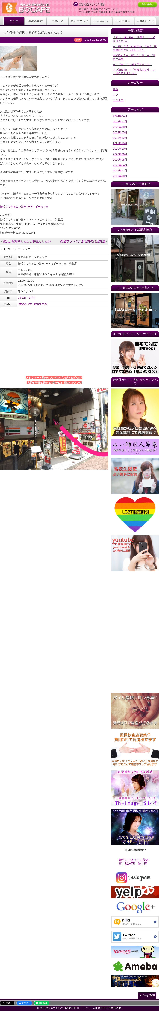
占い (115, 94)
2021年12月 (120, 137)
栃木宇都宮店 (79, 20)
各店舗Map (147, 4)
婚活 (115, 89)
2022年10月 (120, 126)
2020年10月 (120, 148)
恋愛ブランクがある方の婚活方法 (82, 241)
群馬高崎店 (35, 20)
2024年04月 (120, 116)
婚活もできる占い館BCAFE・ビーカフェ (24, 206)
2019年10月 (120, 175)
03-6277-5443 (26, 297)
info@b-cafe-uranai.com (32, 304)
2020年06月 (120, 154)
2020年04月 (120, 165)
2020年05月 (120, 159)
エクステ (118, 100)
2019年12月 (120, 170)
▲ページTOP (147, 995)
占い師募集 (123, 20)
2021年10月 (120, 143)
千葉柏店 (57, 20)
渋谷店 (13, 20)
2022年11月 (120, 121)
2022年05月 (120, 132)
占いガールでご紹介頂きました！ (132, 64)
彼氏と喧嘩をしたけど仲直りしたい (27, 241)
